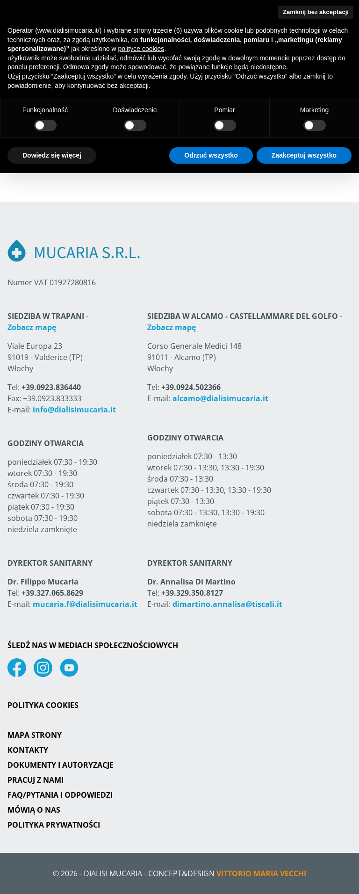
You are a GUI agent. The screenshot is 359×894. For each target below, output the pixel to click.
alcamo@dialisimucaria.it (220, 398)
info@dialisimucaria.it (74, 409)
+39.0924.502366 (191, 387)
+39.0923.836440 (51, 387)
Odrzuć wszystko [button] (210, 155)
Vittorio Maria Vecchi (261, 873)
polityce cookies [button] (141, 48)
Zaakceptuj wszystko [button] (304, 155)
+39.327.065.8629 (52, 593)
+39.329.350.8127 (192, 593)
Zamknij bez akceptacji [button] (316, 11)
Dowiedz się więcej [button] (51, 155)
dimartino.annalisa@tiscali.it (227, 604)
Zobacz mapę (31, 327)
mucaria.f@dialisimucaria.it (85, 604)
